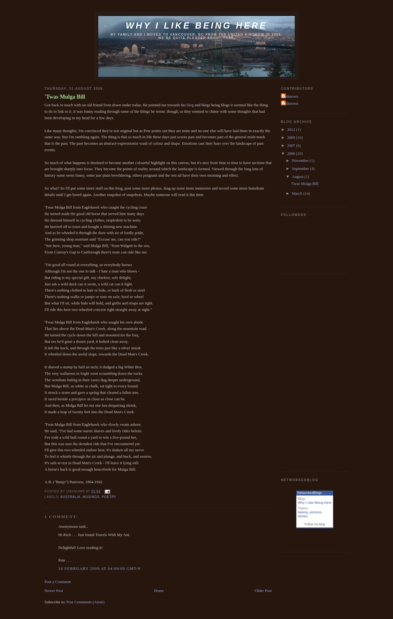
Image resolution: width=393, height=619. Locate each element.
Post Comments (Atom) (86, 602)
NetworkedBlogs (309, 493)
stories (303, 516)
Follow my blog (315, 524)
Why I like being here (196, 25)
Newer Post (54, 590)
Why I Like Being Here (314, 502)
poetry (109, 497)
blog (190, 105)
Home (159, 590)
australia (70, 497)
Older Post (263, 590)
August (298, 176)
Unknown (290, 96)
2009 (291, 137)
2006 (291, 153)
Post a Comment (58, 581)
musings (91, 497)
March (297, 193)
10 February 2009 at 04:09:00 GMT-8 (99, 568)
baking (303, 512)
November (301, 160)
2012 (291, 129)
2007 (291, 145)
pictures (316, 512)
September (301, 168)
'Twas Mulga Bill (65, 97)
